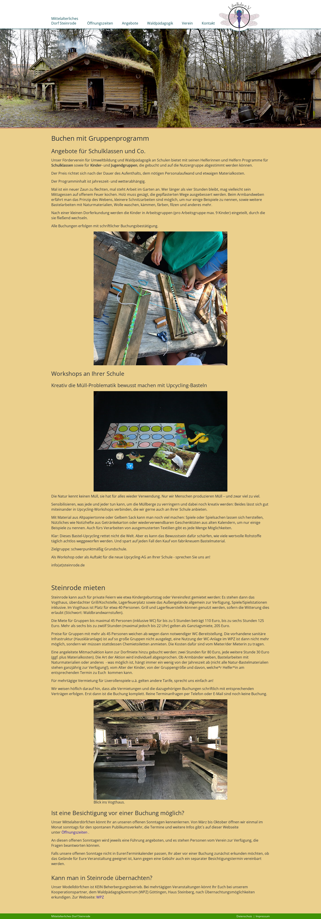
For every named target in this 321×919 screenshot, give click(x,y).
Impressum (263, 916)
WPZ (100, 897)
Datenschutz (244, 916)
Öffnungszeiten (74, 832)
